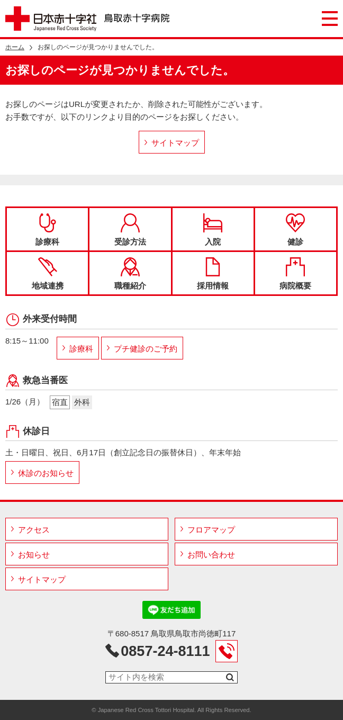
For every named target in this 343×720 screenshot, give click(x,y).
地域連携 (48, 273)
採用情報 (213, 273)
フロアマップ (211, 529)
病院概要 (295, 273)
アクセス (34, 529)
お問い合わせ (211, 554)
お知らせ (34, 554)
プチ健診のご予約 (145, 348)
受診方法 (130, 229)
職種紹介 (130, 273)
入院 (212, 229)
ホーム (14, 47)
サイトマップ (175, 142)
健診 (295, 229)
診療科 (47, 229)
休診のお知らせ (46, 473)
